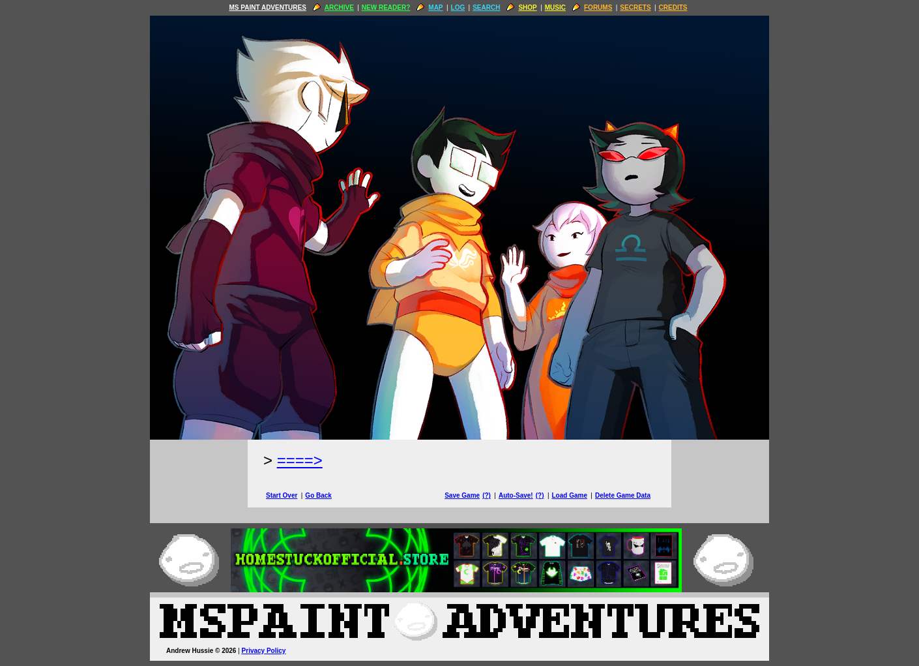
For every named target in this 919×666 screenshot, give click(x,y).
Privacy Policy (264, 650)
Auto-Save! (516, 495)
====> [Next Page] (300, 460)
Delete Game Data (622, 495)
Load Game (569, 495)
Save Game (462, 495)
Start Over (281, 495)
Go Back (318, 495)
